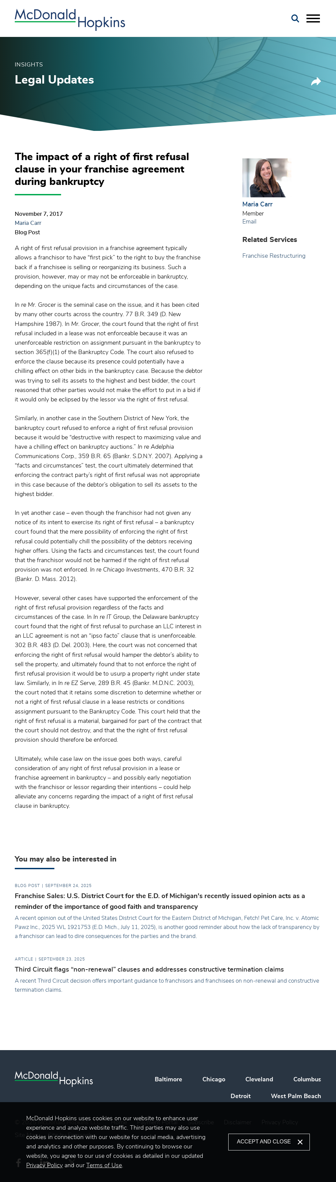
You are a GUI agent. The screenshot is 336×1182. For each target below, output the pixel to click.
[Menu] (313, 19)
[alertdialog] (168, 1142)
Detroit (241, 1096)
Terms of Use (104, 1166)
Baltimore (168, 1079)
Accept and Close (264, 1141)
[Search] (295, 18)
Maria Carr (28, 223)
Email (249, 222)
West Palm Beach (296, 1096)
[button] (316, 84)
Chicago (213, 1079)
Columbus (307, 1079)
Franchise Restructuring (273, 256)
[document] (127, 1142)
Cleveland (259, 1079)
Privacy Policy (44, 1166)
